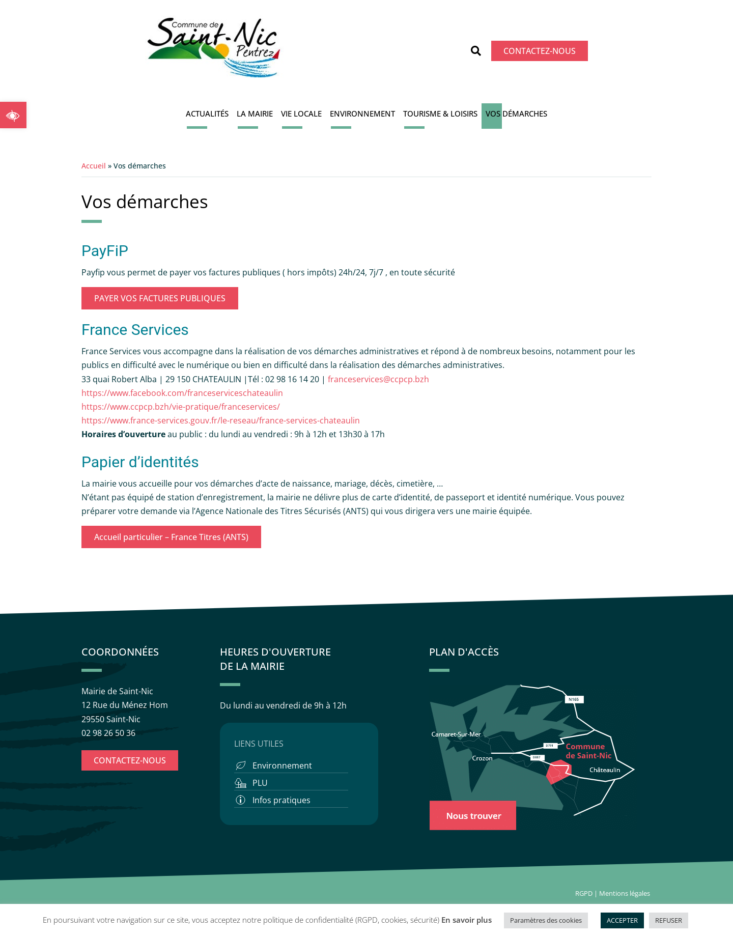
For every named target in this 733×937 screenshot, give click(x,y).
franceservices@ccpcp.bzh (379, 379)
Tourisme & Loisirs (440, 113)
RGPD (584, 893)
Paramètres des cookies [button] (546, 920)
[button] (13, 115)
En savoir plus (466, 920)
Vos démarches (516, 113)
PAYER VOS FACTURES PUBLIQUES (159, 298)
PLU (260, 782)
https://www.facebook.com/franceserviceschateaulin (182, 393)
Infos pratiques (281, 800)
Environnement (362, 113)
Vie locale (301, 113)
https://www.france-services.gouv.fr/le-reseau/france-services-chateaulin (220, 420)
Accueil (93, 166)
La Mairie (255, 113)
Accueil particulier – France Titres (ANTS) (171, 537)
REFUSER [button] (668, 920)
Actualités (207, 113)
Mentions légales (625, 893)
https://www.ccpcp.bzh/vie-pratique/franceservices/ (180, 406)
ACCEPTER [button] (622, 920)
